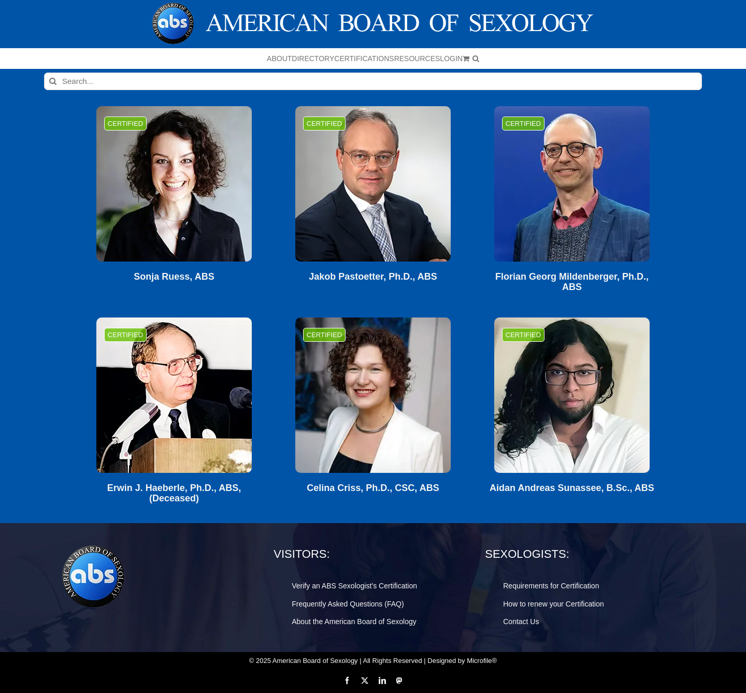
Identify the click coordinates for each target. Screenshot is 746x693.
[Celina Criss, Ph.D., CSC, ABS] (373, 395)
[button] (475, 58)
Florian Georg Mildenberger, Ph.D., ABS (572, 282)
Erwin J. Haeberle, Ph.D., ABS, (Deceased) (174, 493)
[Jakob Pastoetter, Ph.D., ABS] (373, 184)
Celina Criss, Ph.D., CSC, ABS (373, 488)
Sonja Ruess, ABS (174, 277)
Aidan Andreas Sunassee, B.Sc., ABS (572, 488)
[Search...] (373, 81)
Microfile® (482, 661)
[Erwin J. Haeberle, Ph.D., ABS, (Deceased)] (174, 395)
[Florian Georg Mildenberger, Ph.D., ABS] (572, 184)
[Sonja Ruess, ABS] (174, 184)
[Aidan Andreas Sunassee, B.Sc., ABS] (572, 395)
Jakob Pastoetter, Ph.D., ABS (373, 277)
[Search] (53, 81)
